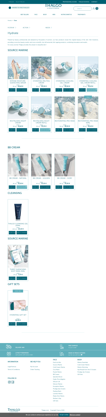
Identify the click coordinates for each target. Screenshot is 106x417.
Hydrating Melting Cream (41, 82)
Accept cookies (64, 414)
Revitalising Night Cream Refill (41, 122)
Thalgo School (84, 2)
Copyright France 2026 (57, 410)
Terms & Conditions (14, 369)
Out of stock (92, 90)
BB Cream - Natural (17, 178)
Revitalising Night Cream (18, 122)
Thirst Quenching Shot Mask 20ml (18, 270)
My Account (34, 366)
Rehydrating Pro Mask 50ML (88, 122)
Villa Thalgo (20, 2)
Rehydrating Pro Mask (65, 121)
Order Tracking (35, 369)
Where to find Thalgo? (20, 7)
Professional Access (70, 2)
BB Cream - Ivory (64, 178)
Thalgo (11, 2)
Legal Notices (12, 366)
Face (15, 20)
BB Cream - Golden (41, 178)
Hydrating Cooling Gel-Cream (64, 82)
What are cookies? (75, 414)
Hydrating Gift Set (18, 315)
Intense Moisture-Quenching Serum (18, 82)
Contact (94, 2)
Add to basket (22, 90)
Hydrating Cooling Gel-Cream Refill (88, 82)
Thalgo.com (45, 410)
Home (10, 20)
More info (12, 90)
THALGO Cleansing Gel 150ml (18, 224)
